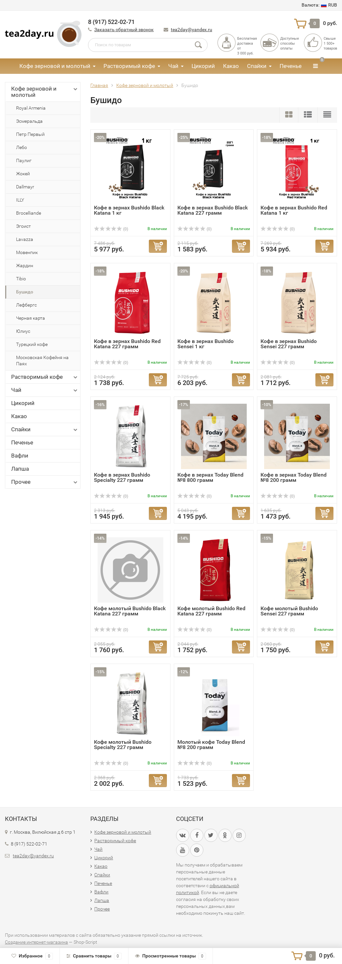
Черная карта (30, 318)
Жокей (23, 173)
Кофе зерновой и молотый (54, 66)
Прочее (45, 482)
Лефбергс (26, 305)
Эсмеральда (29, 121)
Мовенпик (27, 252)
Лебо (21, 147)
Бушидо (24, 291)
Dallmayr (25, 186)
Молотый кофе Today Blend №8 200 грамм (211, 744)
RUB (319, 5)
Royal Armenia (31, 108)
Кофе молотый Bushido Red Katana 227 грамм (211, 611)
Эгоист (23, 226)
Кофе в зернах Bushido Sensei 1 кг (205, 344)
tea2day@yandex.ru (191, 29)
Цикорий (203, 66)
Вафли (19, 455)
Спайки (256, 66)
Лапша (20, 468)
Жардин (24, 265)
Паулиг (24, 160)
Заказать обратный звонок (124, 29)
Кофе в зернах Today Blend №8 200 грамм (294, 477)
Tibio (21, 278)
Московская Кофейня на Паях (42, 360)
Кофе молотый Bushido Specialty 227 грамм (122, 744)
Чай (173, 66)
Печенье (291, 66)
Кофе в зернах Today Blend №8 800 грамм (210, 477)
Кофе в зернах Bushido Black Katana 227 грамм (212, 210)
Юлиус (23, 331)
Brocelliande (28, 213)
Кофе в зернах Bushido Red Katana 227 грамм (127, 344)
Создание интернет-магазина (36, 942)
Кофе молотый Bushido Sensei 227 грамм (289, 611)
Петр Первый (30, 134)
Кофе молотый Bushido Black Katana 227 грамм (130, 611)
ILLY (20, 200)
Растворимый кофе (129, 66)
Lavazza (24, 239)
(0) (111, 229)
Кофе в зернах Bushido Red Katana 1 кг (294, 210)
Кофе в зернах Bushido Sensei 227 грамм (289, 344)
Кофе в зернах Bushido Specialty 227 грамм (122, 477)
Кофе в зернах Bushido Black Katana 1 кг (129, 210)
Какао (231, 66)
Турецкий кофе (32, 344)
